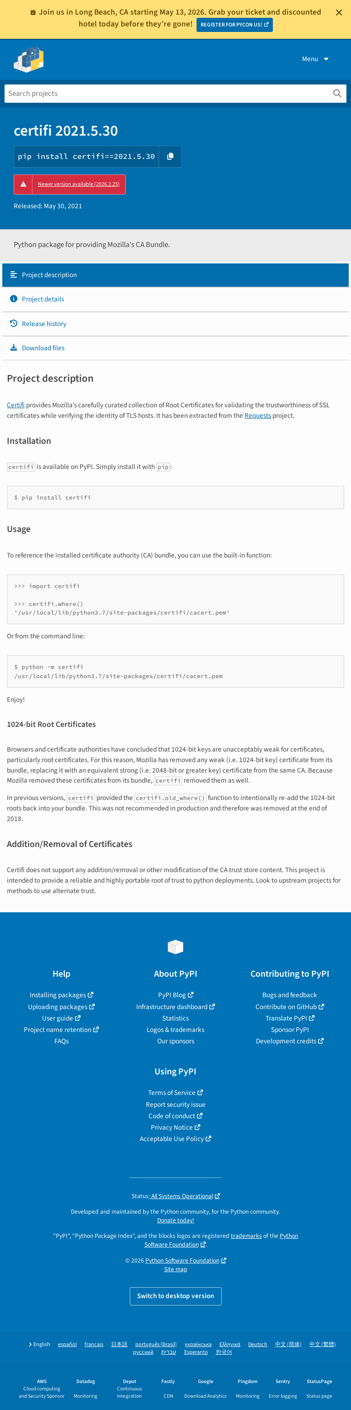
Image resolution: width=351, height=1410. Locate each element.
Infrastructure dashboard (171, 1007)
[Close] (339, 12)
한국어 (224, 1352)
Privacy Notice (172, 1127)
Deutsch (257, 1344)
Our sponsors (175, 1041)
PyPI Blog (172, 995)
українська (198, 1344)
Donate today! (175, 1220)
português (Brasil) (156, 1344)
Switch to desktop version (175, 1296)
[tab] (175, 275)
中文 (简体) (288, 1344)
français (94, 1344)
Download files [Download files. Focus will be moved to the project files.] (36, 348)
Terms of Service (172, 1093)
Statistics (175, 1018)
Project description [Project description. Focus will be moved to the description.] (43, 275)
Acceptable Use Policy (172, 1139)
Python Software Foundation (182, 1260)
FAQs (61, 1041)
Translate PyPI (286, 1018)
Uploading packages (57, 1007)
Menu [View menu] (316, 59)
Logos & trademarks (175, 1030)
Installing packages (58, 995)
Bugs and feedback (289, 995)
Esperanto (196, 1352)
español (67, 1344)
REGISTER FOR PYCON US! (231, 25)
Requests (258, 415)
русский (143, 1352)
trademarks (246, 1235)
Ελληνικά (229, 1344)
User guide (57, 1018)
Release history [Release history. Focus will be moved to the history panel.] (37, 324)
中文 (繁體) (322, 1344)
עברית (168, 1352)
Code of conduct (172, 1116)
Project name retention (57, 1030)
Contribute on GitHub (286, 1007)
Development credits (286, 1041)
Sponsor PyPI (290, 1030)
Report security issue (176, 1105)
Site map (175, 1269)
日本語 (119, 1344)
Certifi (16, 405)
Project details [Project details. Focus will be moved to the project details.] (36, 299)
